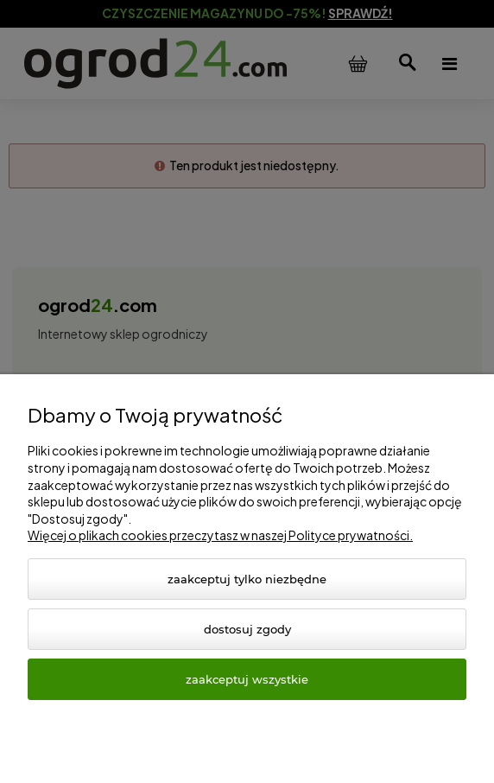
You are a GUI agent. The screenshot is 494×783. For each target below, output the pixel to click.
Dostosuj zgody (247, 629)
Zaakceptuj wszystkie (247, 679)
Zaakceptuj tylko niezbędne (247, 579)
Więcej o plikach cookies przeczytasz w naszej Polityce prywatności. (220, 535)
